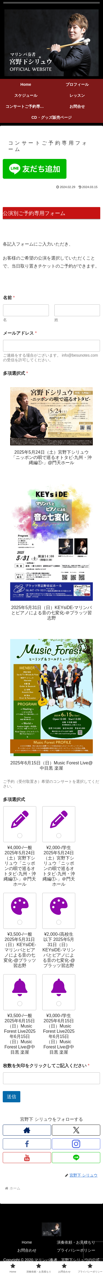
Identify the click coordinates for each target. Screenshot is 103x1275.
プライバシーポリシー (76, 1250)
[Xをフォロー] (76, 1130)
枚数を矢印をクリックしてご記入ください (46, 1065)
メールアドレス (20, 333)
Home (27, 1242)
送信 (11, 1096)
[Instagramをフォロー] (76, 1143)
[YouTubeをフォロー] (27, 1157)
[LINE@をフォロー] (76, 1157)
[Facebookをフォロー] (27, 1143)
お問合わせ (27, 1250)
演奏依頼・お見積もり (76, 1242)
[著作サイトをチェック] (27, 1130)
